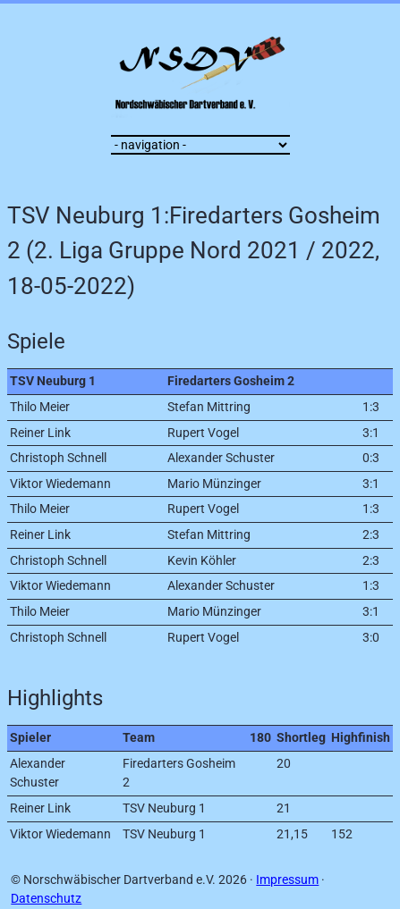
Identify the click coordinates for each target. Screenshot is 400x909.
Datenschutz (46, 898)
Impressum (287, 880)
